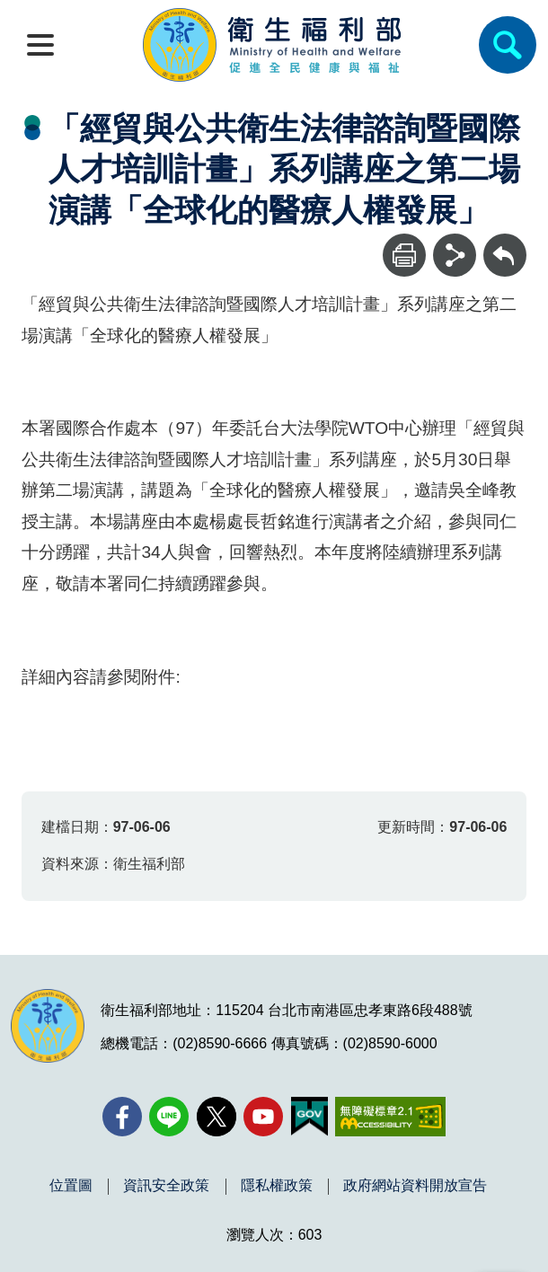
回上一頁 (504, 242)
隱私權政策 (277, 1186)
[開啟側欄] (40, 45)
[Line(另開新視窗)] (169, 1116)
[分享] (454, 255)
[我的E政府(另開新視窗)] (309, 1116)
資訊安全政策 (166, 1186)
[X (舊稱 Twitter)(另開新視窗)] (216, 1116)
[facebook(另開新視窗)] (122, 1116)
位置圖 (71, 1186)
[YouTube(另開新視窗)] (263, 1116)
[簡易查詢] (507, 45)
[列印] (404, 255)
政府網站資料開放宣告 (415, 1186)
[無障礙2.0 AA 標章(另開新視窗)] (390, 1116)
